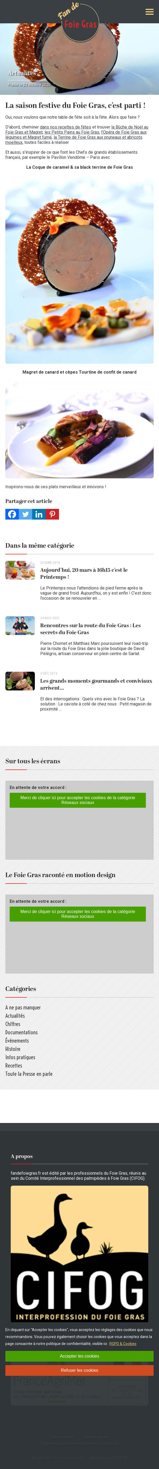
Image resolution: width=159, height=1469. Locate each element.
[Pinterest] (52, 514)
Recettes (13, 1065)
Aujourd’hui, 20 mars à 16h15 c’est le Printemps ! (84, 573)
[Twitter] (25, 514)
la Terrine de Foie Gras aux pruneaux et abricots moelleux (73, 140)
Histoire (12, 1049)
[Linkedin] (39, 514)
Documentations (21, 1032)
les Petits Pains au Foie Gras (72, 132)
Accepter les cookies (79, 1356)
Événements (17, 1040)
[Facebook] (12, 514)
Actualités (22, 73)
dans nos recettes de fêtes (65, 127)
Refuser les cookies (79, 1370)
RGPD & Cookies (122, 1344)
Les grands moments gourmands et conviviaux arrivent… (96, 684)
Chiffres (12, 1024)
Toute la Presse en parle (29, 1073)
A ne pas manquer (23, 1007)
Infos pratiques (20, 1057)
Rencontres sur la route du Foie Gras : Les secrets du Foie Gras (90, 629)
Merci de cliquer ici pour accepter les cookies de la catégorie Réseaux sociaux (77, 800)
